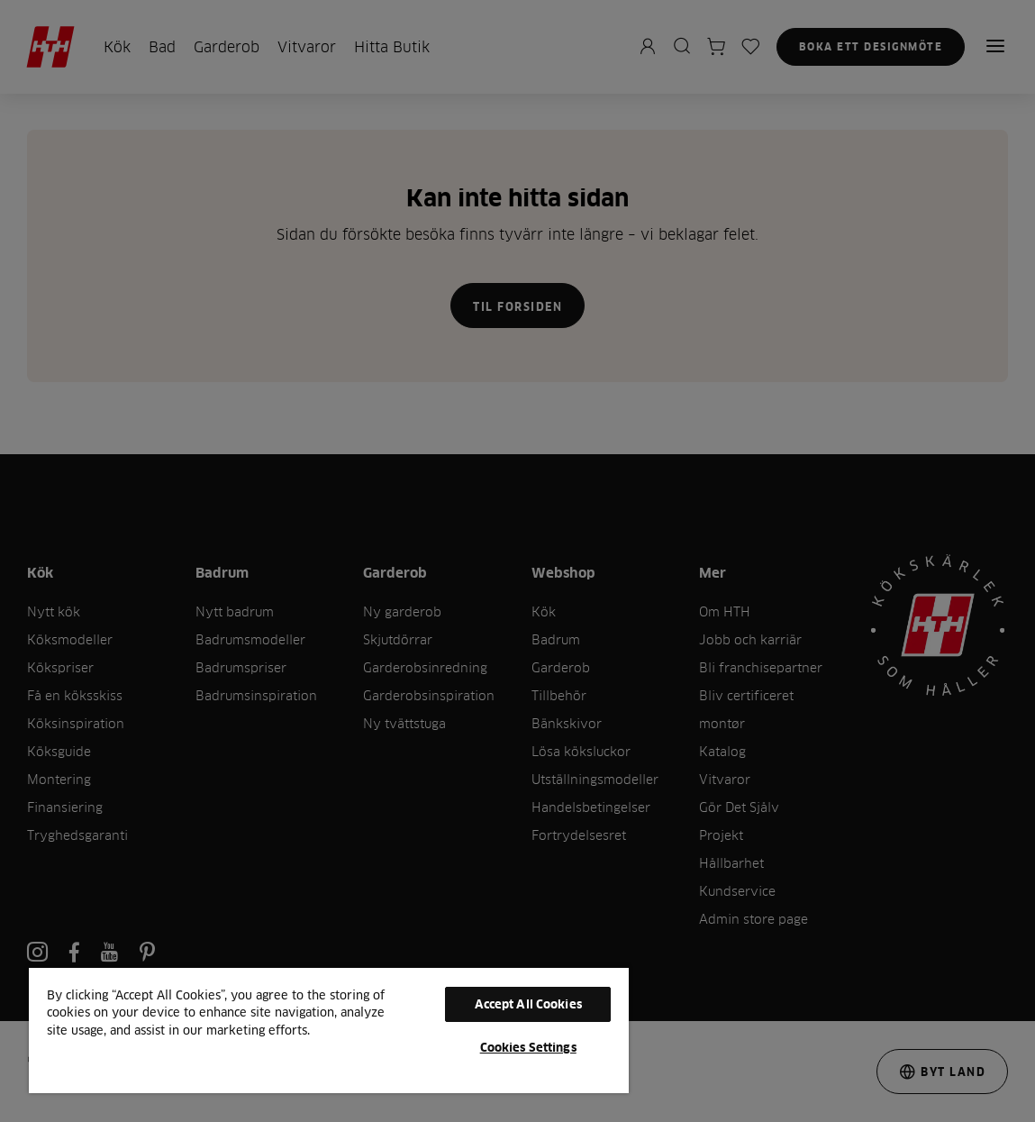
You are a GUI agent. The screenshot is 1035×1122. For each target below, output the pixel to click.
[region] (329, 1029)
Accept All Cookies (528, 1004)
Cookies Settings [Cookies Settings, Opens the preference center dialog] (528, 1047)
